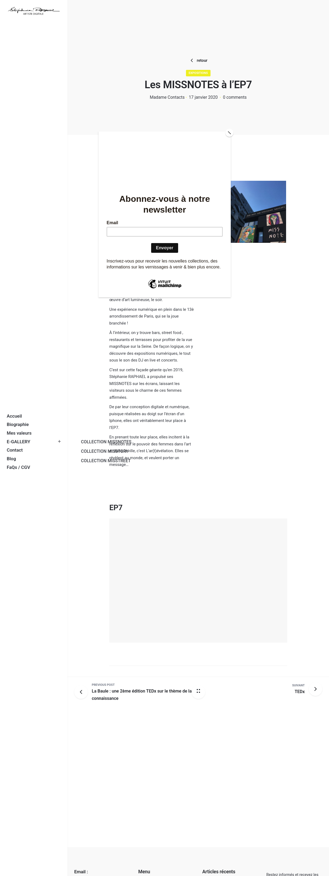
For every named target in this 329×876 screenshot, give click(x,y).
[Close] (229, 133)
